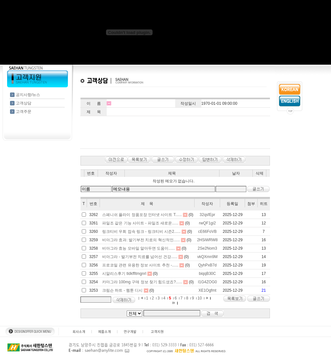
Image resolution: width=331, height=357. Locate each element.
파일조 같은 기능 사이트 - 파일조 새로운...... (140, 223)
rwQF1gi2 (207, 223)
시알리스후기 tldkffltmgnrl (124, 273)
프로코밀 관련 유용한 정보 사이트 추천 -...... (140, 265)
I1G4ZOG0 (207, 282)
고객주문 (23, 111)
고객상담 (23, 103)
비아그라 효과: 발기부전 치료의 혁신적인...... (141, 240)
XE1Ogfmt (207, 290)
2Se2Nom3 (207, 248)
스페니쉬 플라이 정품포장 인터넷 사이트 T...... (142, 214)
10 (199, 298)
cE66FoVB (207, 231)
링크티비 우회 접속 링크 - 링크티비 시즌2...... (141, 231)
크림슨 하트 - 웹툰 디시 (122, 290)
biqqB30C (207, 273)
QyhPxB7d (207, 265)
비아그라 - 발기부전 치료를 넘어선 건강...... (139, 256)
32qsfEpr (207, 214)
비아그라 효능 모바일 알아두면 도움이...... (138, 248)
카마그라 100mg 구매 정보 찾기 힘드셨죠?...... (142, 282)
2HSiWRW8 (207, 240)
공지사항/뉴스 (28, 94)
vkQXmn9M (207, 256)
